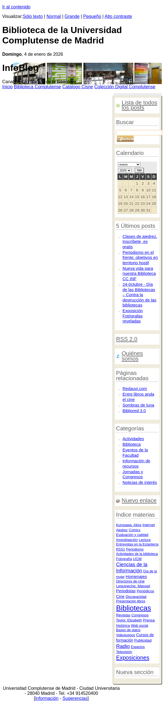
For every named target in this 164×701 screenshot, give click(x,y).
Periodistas (126, 591)
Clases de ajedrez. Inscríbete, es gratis (140, 241)
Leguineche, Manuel (133, 586)
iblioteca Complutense (37, 86)
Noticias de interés (140, 482)
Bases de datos (128, 630)
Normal (54, 16)
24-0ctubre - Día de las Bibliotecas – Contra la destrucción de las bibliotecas (139, 294)
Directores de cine (130, 581)
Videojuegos (125, 635)
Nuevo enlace (139, 500)
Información (47, 698)
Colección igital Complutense (124, 86)
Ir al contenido (16, 6)
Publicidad (143, 640)
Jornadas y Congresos (133, 474)
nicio (7, 86)
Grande (71, 16)
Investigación (127, 540)
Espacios (138, 647)
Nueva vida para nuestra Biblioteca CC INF (139, 273)
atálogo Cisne (77, 86)
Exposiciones (132, 657)
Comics (134, 530)
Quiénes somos (132, 356)
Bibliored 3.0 (134, 410)
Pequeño (92, 16)
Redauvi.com (135, 388)
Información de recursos (136, 463)
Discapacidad (136, 597)
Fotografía (124, 559)
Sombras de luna (138, 405)
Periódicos (145, 591)
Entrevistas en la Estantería (137, 544)
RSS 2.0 (126, 339)
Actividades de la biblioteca (137, 554)
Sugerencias (75, 698)
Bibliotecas (133, 608)
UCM (137, 559)
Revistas (123, 615)
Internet (148, 525)
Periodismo (135, 549)
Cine (120, 596)
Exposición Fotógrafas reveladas (133, 315)
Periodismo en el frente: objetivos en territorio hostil (140, 257)
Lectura (145, 540)
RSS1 (120, 549)
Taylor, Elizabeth (129, 620)
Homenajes (136, 576)
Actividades (133, 438)
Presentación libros (130, 601)
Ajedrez (122, 530)
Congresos (140, 615)
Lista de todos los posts (139, 105)
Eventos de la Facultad (135, 452)
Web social (139, 626)
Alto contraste (118, 16)
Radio (123, 646)
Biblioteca (132, 444)
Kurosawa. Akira (128, 525)
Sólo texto (33, 16)
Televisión (124, 652)
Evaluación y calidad (132, 535)
